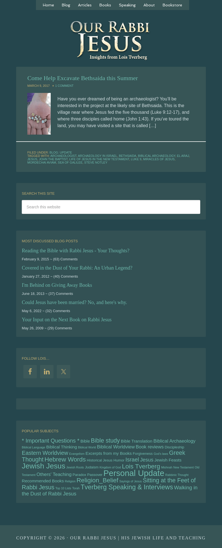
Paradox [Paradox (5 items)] (79, 475)
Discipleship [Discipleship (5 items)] (174, 447)
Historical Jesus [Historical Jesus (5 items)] (100, 460)
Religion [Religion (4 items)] (70, 481)
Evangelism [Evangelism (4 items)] (76, 453)
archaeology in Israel (97, 155)
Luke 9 (136, 159)
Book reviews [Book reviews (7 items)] (150, 447)
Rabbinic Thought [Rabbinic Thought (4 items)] (176, 475)
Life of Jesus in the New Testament (99, 159)
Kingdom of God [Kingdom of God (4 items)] (110, 467)
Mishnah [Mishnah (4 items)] (166, 467)
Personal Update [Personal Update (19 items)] (133, 473)
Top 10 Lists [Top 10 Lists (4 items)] (63, 488)
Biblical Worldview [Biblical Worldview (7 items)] (116, 447)
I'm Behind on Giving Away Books (57, 285)
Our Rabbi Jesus (111, 40)
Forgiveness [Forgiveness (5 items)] (143, 453)
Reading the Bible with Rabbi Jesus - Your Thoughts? (75, 250)
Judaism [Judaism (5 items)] (92, 467)
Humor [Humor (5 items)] (118, 460)
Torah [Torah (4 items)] (76, 488)
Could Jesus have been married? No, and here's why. (74, 302)
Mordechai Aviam (41, 162)
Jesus (32, 159)
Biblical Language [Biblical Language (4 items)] (33, 447)
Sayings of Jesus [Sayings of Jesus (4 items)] (130, 481)
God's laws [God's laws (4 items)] (161, 453)
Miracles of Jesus (159, 159)
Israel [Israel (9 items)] (132, 459)
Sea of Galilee (70, 162)
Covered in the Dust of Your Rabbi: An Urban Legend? (77, 268)
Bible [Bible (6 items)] (85, 441)
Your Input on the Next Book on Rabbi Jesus (66, 319)
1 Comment (64, 85)
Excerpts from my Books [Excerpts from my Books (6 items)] (109, 453)
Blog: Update (61, 152)
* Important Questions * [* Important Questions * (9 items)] (50, 441)
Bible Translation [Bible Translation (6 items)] (136, 441)
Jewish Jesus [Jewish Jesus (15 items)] (43, 466)
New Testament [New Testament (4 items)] (183, 467)
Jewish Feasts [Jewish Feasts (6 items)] (167, 460)
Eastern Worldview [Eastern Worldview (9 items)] (45, 453)
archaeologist (63, 155)
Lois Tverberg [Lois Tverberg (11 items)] (141, 466)
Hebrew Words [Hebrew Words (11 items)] (65, 459)
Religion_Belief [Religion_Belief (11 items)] (97, 480)
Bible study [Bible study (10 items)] (105, 440)
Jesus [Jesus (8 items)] (146, 460)
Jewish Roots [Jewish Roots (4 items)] (75, 467)
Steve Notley (95, 162)
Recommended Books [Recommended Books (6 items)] (43, 480)
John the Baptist (53, 159)
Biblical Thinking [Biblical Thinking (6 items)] (61, 447)
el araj (183, 155)
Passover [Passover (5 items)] (95, 475)
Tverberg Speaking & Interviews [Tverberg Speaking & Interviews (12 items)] (126, 487)
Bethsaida (127, 155)
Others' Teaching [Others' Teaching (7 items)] (54, 474)
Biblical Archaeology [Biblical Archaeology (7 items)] (174, 441)
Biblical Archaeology (156, 155)
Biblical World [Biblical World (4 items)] (87, 447)
